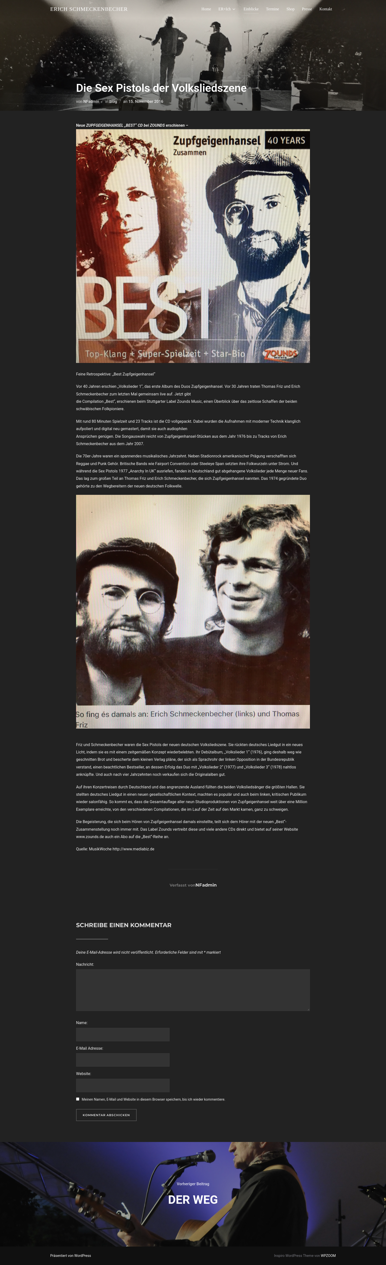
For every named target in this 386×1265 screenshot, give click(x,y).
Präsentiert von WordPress (70, 1256)
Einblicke (250, 9)
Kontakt (325, 9)
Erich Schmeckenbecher (89, 9)
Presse (307, 9)
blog (113, 101)
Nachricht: (85, 964)
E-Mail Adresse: (89, 1048)
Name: (82, 1022)
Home (206, 9)
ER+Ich (227, 9)
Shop (291, 9)
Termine (272, 9)
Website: (83, 1073)
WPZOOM (328, 1256)
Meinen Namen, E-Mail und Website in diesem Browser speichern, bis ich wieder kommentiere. (153, 1099)
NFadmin (91, 101)
